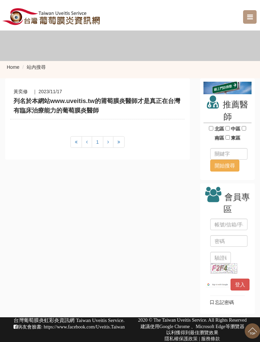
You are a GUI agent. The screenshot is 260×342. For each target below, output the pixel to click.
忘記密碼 (222, 302)
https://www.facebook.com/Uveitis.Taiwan (84, 326)
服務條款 (210, 338)
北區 (219, 129)
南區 (219, 138)
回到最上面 (252, 331)
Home (13, 67)
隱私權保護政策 (181, 338)
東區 (236, 138)
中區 (236, 129)
